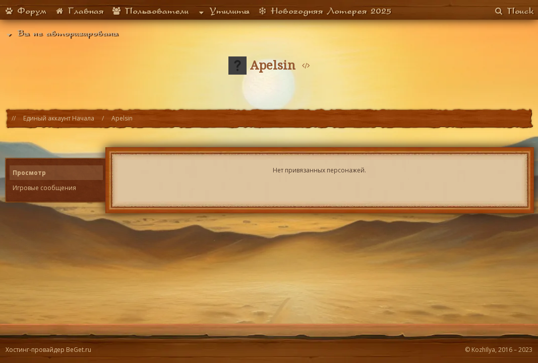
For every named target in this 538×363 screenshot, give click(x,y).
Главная (78, 11)
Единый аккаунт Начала (58, 118)
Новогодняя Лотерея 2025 (324, 11)
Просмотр (29, 172)
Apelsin (122, 118)
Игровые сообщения (44, 188)
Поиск (514, 11)
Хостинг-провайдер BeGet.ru (48, 349)
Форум (25, 11)
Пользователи (150, 11)
